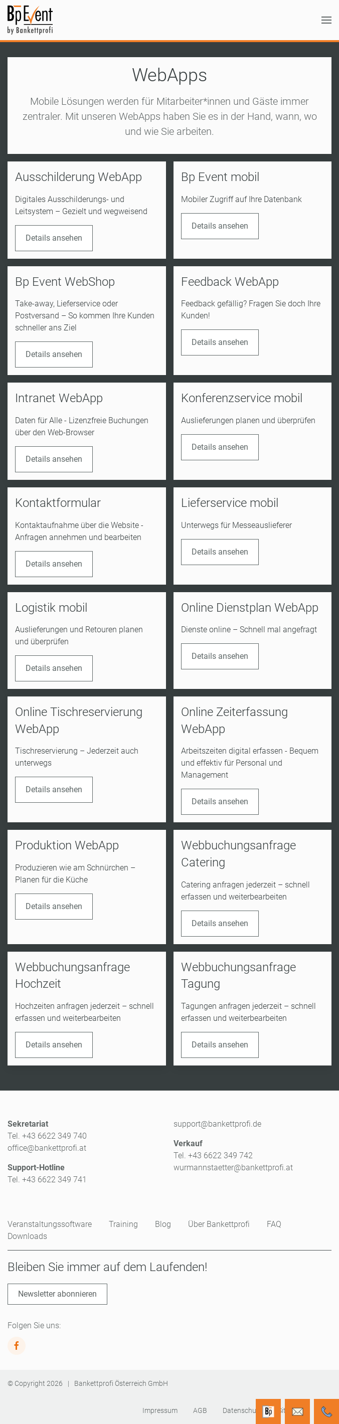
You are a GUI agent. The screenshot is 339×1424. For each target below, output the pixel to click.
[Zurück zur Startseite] (30, 20)
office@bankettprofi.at (47, 1148)
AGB (200, 1410)
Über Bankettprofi (219, 1224)
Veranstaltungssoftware (50, 1224)
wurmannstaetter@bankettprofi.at (233, 1167)
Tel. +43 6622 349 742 (213, 1155)
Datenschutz (242, 1410)
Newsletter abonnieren (57, 1294)
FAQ (274, 1224)
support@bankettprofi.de (217, 1124)
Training (123, 1224)
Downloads (27, 1236)
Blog (163, 1224)
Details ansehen (54, 238)
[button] (326, 20)
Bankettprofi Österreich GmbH (121, 1383)
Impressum (160, 1410)
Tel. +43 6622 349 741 (47, 1179)
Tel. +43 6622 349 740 (47, 1136)
